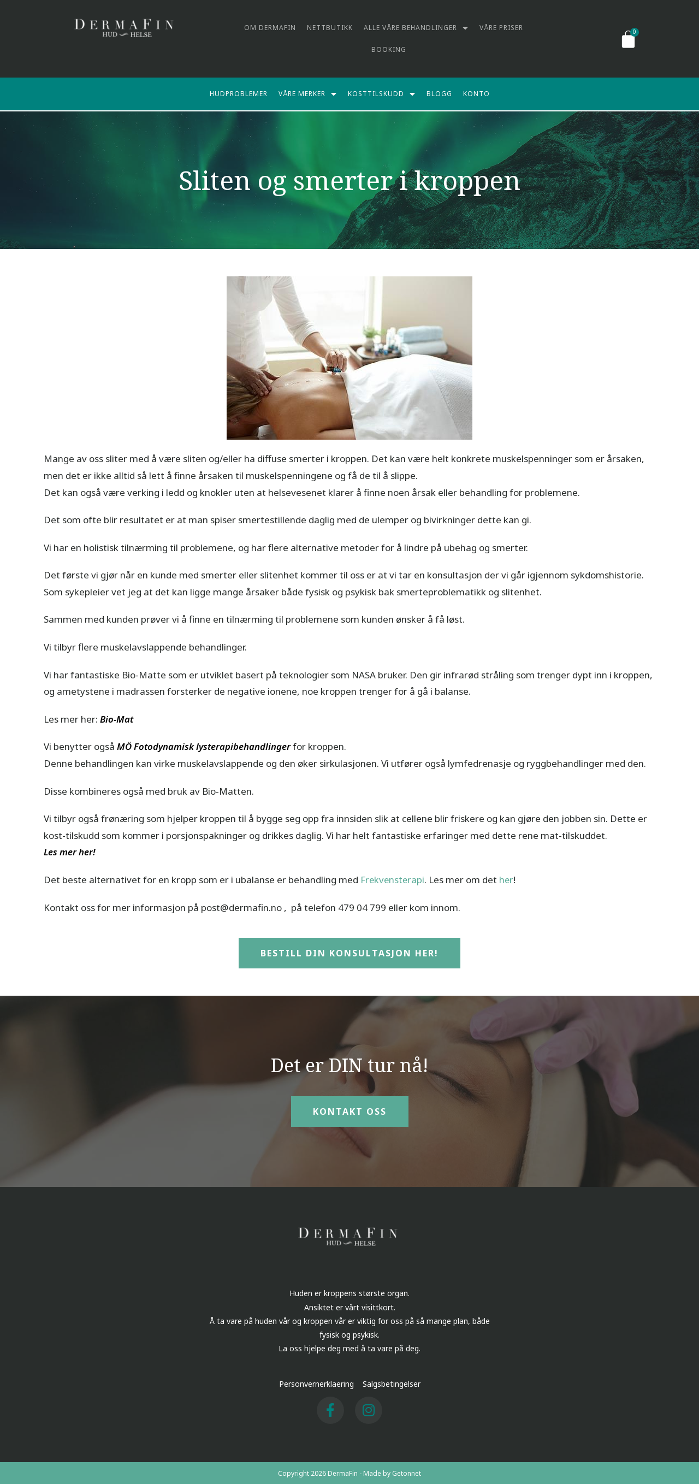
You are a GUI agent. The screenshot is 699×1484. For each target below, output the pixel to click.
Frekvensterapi (393, 878)
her (508, 878)
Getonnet (406, 1472)
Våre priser (501, 27)
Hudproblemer (239, 93)
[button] (349, 952)
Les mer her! (70, 850)
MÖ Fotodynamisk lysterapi (175, 745)
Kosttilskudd (382, 94)
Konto (476, 93)
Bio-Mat (116, 718)
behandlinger (263, 745)
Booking (388, 49)
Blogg (439, 93)
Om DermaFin (270, 27)
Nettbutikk (330, 27)
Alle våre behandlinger (416, 28)
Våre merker (308, 94)
